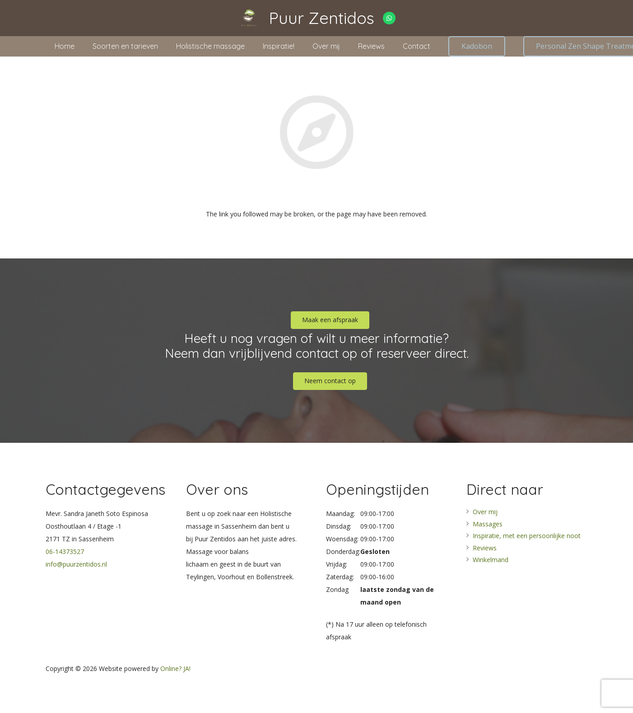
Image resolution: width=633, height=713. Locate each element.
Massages (488, 524)
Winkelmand (490, 559)
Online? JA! (175, 668)
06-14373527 (65, 551)
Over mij (485, 511)
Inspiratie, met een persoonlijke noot (527, 535)
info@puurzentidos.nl (76, 564)
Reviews (485, 548)
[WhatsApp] (389, 18)
